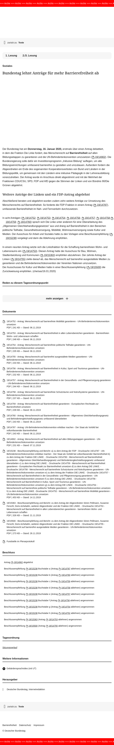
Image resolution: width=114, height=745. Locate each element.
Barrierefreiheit (9, 725)
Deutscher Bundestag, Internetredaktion (26, 689)
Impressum (39, 725)
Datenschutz (25, 725)
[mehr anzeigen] (57, 298)
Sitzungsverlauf (9, 647)
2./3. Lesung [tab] (30, 55)
